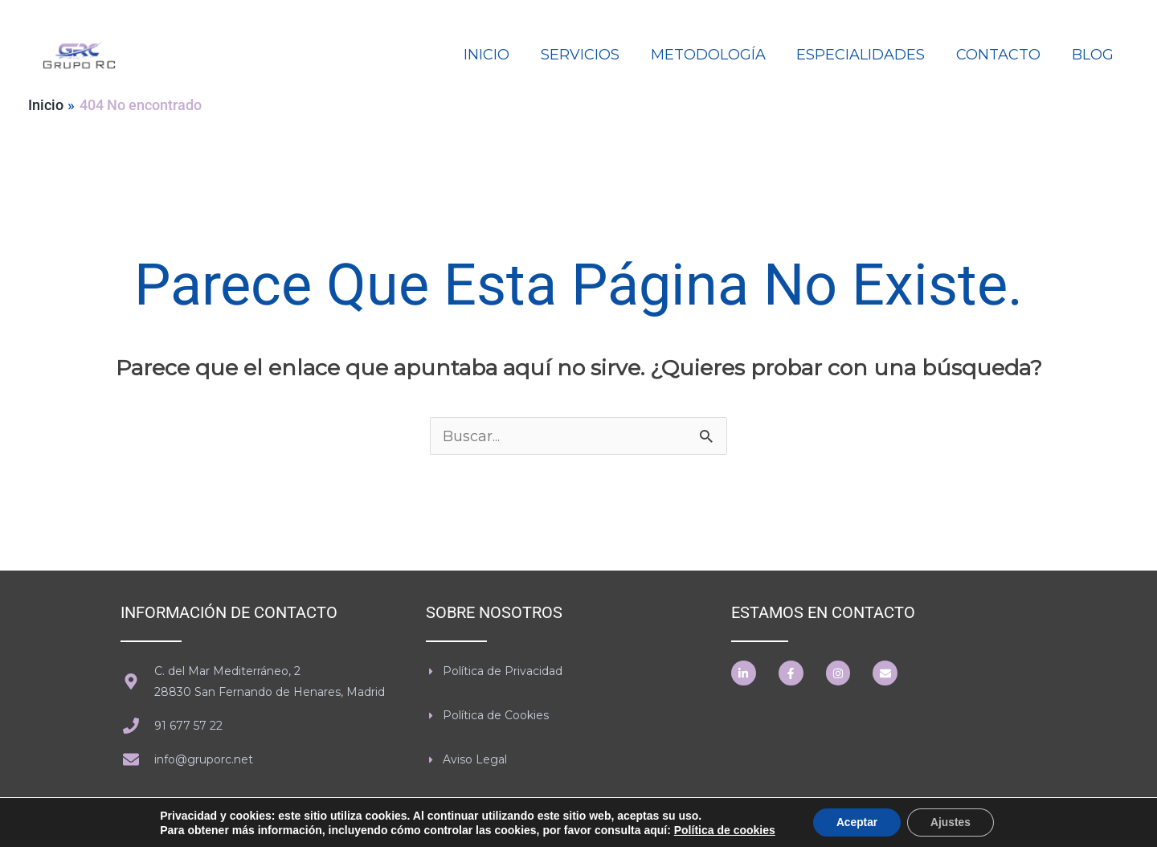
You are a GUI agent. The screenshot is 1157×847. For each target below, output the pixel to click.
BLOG (1093, 54)
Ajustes (951, 822)
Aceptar (856, 822)
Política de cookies (722, 829)
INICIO (498, 54)
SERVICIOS (589, 54)
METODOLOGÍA (715, 54)
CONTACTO (1001, 54)
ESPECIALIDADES (866, 54)
